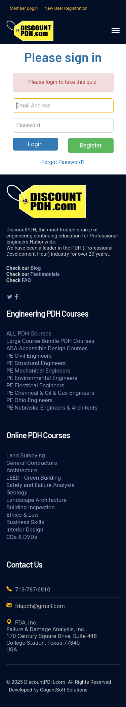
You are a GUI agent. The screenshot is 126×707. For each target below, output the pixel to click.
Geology (16, 492)
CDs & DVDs (21, 537)
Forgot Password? (63, 162)
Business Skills (25, 522)
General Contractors (31, 462)
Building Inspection (30, 507)
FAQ (26, 280)
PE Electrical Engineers (35, 385)
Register (91, 145)
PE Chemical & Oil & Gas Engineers (50, 392)
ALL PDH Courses (28, 333)
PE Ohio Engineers (29, 400)
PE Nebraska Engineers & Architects (51, 407)
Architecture (21, 470)
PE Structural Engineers (36, 363)
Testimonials (44, 274)
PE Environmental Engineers (42, 378)
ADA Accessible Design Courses (47, 348)
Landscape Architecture (36, 499)
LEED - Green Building (33, 477)
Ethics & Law (22, 514)
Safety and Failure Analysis (40, 485)
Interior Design (24, 529)
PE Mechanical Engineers (38, 370)
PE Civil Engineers (29, 355)
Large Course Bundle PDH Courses (50, 341)
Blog (36, 268)
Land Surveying (25, 455)
